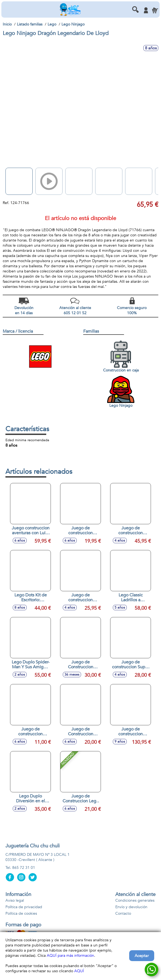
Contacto (123, 913)
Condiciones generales (134, 900)
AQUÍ (79, 971)
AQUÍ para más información (70, 955)
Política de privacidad (23, 907)
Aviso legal (14, 900)
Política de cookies (21, 913)
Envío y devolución (131, 907)
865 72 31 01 (23, 867)
